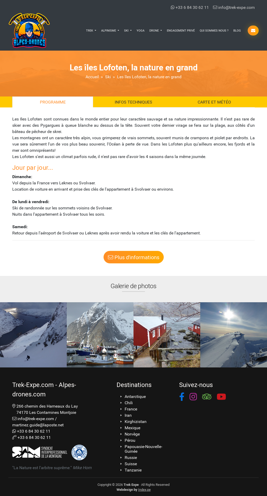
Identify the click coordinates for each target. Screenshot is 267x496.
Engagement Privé (181, 30)
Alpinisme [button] (109, 30)
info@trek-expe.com (234, 7)
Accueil (92, 76)
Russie (131, 457)
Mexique (132, 427)
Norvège (132, 434)
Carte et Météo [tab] (214, 102)
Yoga (140, 30)
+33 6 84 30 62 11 (190, 7)
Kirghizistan (136, 421)
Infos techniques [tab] (133, 102)
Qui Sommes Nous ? (214, 30)
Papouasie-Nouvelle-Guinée (143, 448)
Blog (237, 30)
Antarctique (135, 396)
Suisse (131, 463)
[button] (181, 397)
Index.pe (144, 489)
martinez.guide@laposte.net (38, 424)
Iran (128, 415)
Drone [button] (154, 30)
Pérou (130, 440)
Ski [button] (126, 30)
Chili (129, 402)
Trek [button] (90, 30)
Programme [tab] (53, 102)
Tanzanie (133, 470)
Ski (108, 76)
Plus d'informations (133, 257)
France (131, 409)
